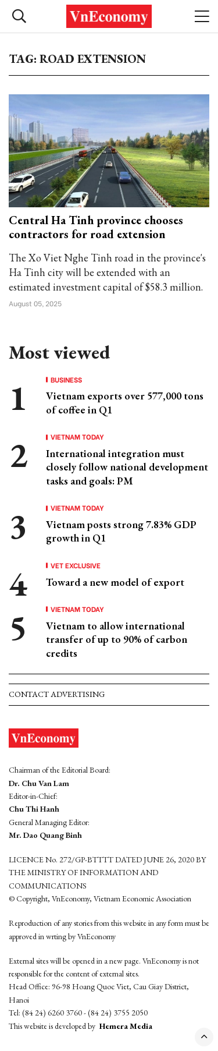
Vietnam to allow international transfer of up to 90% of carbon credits (116, 639)
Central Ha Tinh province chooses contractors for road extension (96, 227)
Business (66, 379)
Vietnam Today (77, 436)
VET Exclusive (76, 565)
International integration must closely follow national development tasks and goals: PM (127, 467)
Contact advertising (57, 694)
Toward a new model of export (115, 582)
